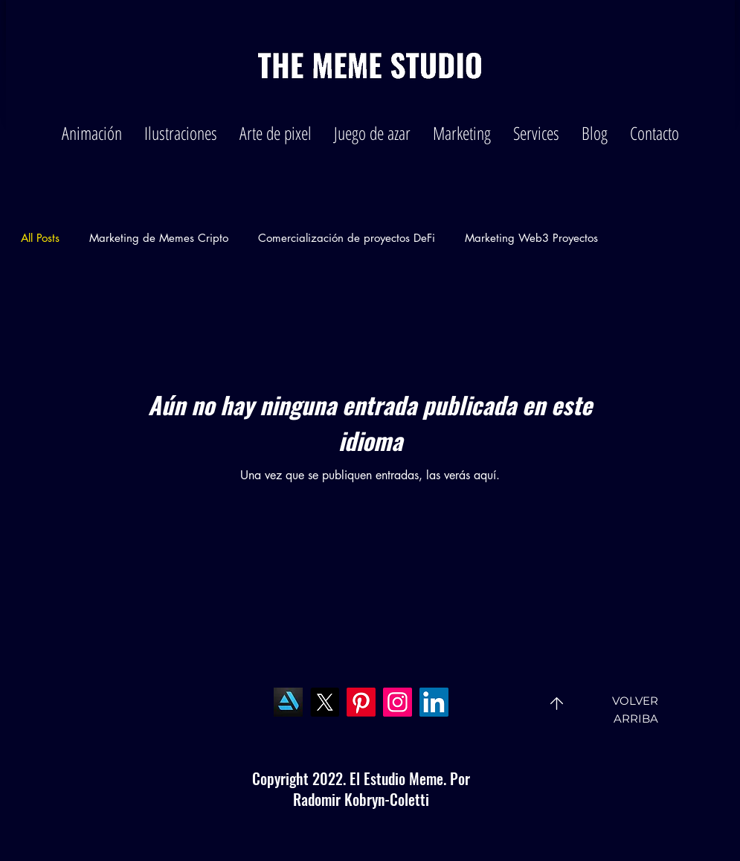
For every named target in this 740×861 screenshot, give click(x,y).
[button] (92, 133)
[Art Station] (288, 702)
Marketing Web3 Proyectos (531, 238)
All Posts (40, 238)
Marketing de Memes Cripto (158, 238)
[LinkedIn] (433, 702)
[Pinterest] (361, 702)
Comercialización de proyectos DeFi (346, 238)
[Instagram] (397, 702)
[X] (324, 702)
